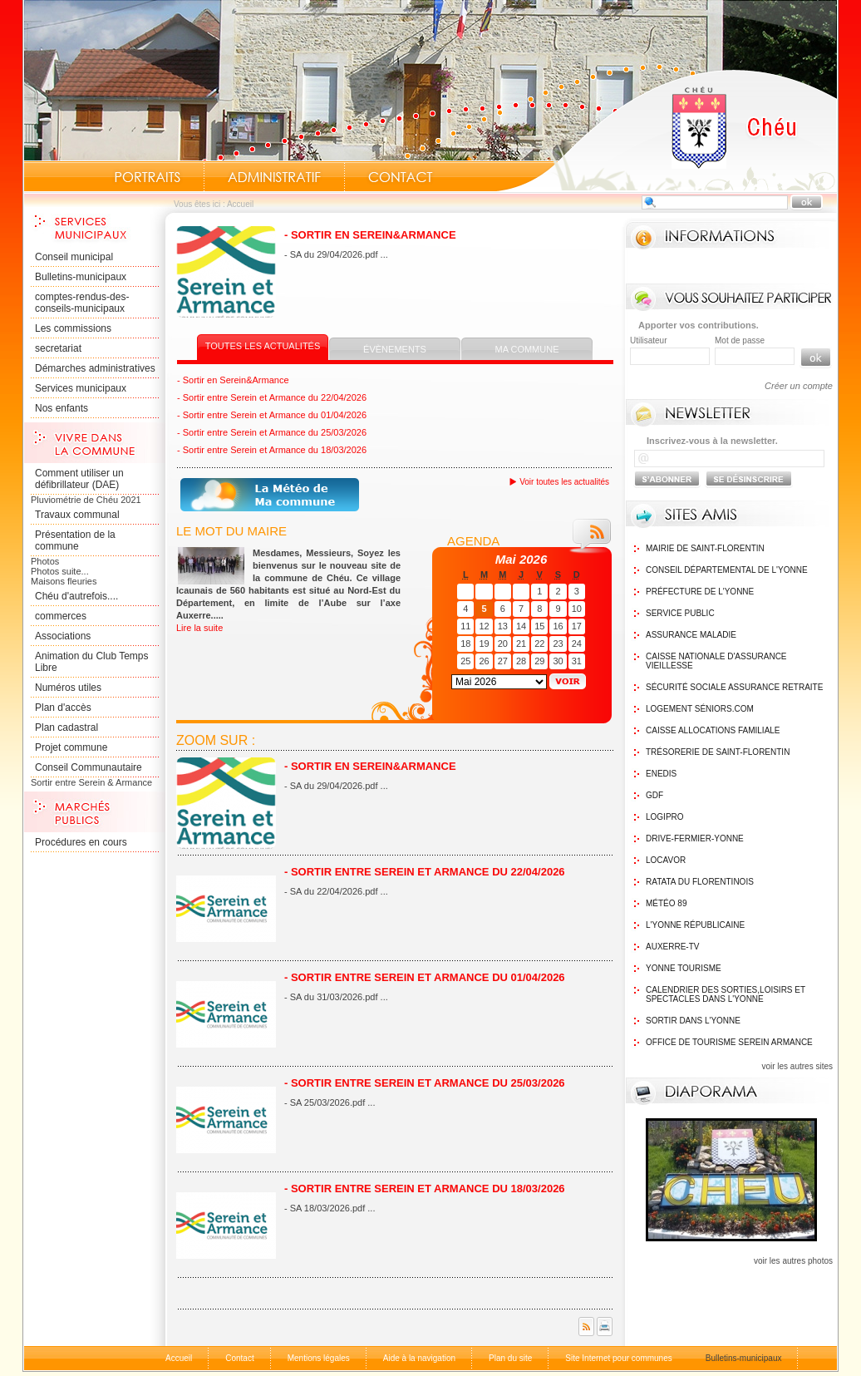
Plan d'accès (63, 707)
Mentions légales (319, 1358)
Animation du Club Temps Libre (92, 661)
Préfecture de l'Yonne (700, 591)
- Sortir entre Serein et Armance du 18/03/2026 (272, 450)
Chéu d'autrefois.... (76, 596)
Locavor (666, 860)
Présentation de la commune (75, 540)
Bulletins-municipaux (80, 277)
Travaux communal (77, 514)
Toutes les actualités (263, 346)
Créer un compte (799, 386)
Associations (63, 636)
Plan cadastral (66, 727)
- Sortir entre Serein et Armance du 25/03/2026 (272, 432)
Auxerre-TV (672, 946)
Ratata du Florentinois (700, 881)
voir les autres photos (793, 1260)
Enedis (661, 773)
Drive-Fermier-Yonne (695, 838)
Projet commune (71, 747)
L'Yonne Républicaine (695, 925)
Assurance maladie (691, 634)
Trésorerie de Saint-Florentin (718, 752)
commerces (60, 616)
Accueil (666, 129)
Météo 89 (666, 903)
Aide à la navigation (419, 1358)
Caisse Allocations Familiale (713, 730)
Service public (680, 613)
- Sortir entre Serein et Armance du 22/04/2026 (272, 397)
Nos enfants (61, 408)
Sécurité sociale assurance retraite (734, 687)
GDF (654, 795)
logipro (665, 816)
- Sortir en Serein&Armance (370, 235)
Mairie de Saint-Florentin (705, 548)
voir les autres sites (797, 1066)
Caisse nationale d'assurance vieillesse (716, 661)
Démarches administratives (95, 368)
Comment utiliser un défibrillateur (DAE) (79, 479)
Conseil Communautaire (88, 767)
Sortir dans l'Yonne (693, 1020)
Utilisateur (648, 340)
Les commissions (73, 328)
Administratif (274, 177)
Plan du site (510, 1358)
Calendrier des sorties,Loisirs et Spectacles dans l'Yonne (725, 994)
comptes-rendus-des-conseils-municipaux (82, 302)
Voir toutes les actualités (564, 481)
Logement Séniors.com (700, 708)
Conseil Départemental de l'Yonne (727, 570)
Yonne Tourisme (683, 968)
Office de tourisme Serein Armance (729, 1042)
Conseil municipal (74, 257)
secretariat (58, 348)
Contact (400, 177)
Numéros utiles (68, 687)
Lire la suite (199, 628)
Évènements (394, 349)
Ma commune (527, 349)
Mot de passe (740, 340)
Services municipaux (80, 388)
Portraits (147, 177)
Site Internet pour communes (618, 1358)
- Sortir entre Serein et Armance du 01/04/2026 (272, 415)
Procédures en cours (81, 842)
